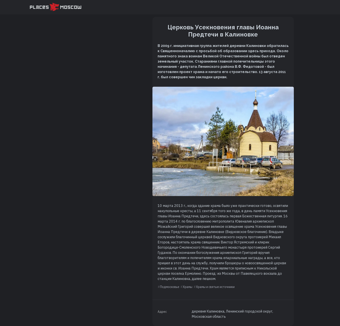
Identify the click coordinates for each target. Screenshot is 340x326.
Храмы (187, 287)
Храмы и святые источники (215, 287)
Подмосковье (169, 287)
